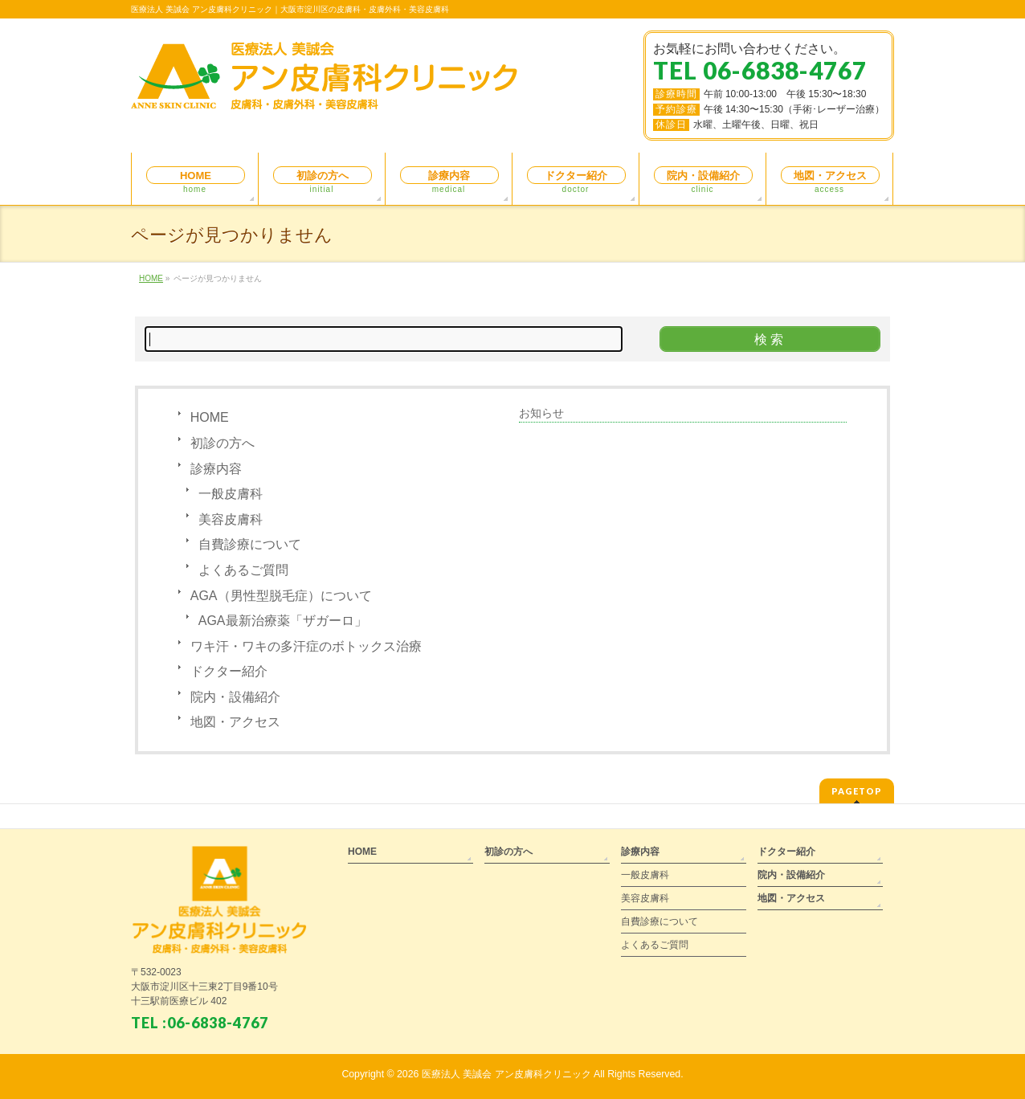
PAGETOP (856, 791)
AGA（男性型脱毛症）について (281, 596)
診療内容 (216, 469)
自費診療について (249, 544)
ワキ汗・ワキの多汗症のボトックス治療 (306, 646)
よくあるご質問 (243, 570)
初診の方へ (222, 443)
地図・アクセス (235, 722)
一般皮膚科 (230, 493)
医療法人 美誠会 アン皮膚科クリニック (506, 1074)
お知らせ (541, 413)
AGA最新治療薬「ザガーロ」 (282, 620)
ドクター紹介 (228, 671)
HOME (209, 417)
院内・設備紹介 (235, 697)
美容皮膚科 (230, 519)
